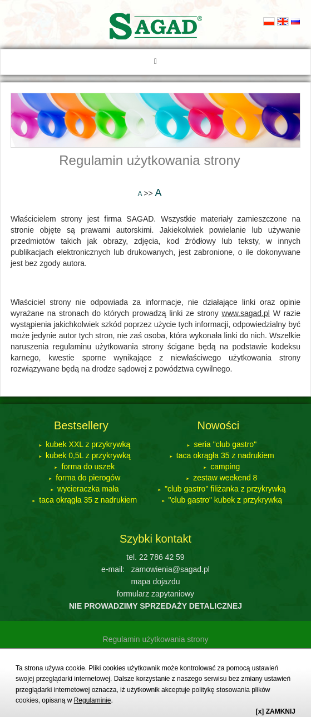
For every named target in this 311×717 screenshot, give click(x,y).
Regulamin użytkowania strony (149, 160)
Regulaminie (92, 700)
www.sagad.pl (246, 313)
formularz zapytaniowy (155, 593)
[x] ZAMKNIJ (275, 711)
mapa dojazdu (155, 581)
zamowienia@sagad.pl (170, 569)
